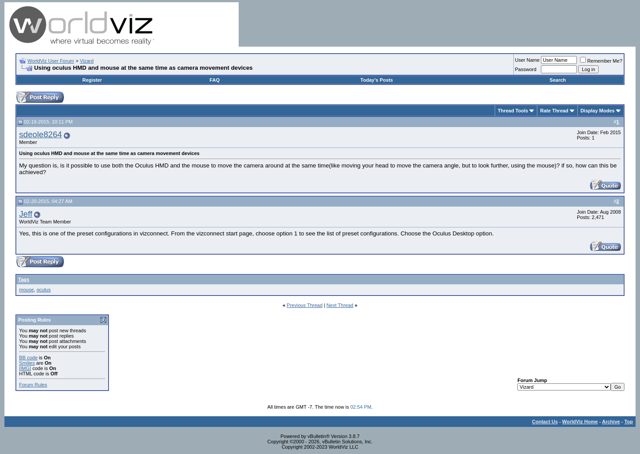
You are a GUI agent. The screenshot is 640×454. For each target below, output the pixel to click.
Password (525, 69)
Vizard (87, 61)
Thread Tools (513, 110)
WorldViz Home (580, 421)
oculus (43, 289)
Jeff (25, 214)
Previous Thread (305, 305)
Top (628, 421)
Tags (23, 279)
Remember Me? (601, 61)
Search (558, 80)
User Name (527, 60)
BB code (28, 357)
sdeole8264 (40, 134)
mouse (26, 289)
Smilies (27, 363)
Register (92, 80)
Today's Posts (376, 80)
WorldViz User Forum (51, 61)
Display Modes (597, 110)
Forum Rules (33, 384)
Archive (611, 421)
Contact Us (545, 421)
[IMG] (25, 368)
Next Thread (340, 305)
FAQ (215, 80)
